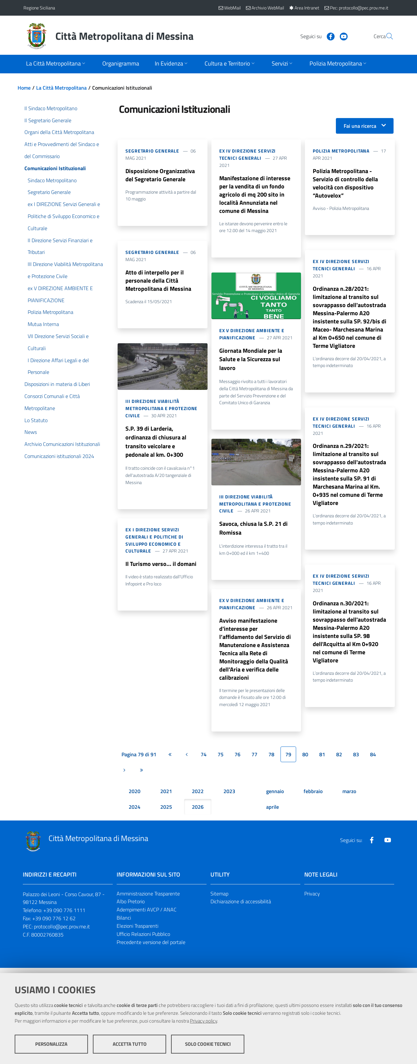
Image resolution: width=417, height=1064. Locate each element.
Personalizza (51, 1044)
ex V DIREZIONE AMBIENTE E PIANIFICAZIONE (252, 336)
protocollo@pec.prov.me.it (62, 932)
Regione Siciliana (39, 7)
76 (237, 760)
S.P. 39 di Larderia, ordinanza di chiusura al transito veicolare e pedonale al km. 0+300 (155, 444)
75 (220, 760)
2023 (229, 797)
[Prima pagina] (170, 760)
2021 (166, 797)
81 (322, 760)
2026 (198, 813)
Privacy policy (203, 1021)
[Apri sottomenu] (56, 64)
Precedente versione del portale (151, 948)
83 (356, 760)
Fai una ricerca (360, 126)
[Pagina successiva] (124, 776)
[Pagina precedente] (186, 760)
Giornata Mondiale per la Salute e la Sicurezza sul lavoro (250, 361)
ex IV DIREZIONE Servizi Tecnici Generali (247, 154)
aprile (272, 813)
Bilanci (124, 924)
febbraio (313, 797)
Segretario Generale (152, 150)
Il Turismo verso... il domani (160, 567)
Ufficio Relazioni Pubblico (143, 940)
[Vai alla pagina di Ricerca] (386, 36)
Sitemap (219, 899)
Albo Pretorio (131, 907)
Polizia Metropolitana (341, 150)
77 (254, 760)
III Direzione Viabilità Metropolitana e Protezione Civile (161, 410)
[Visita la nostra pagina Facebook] (315, 36)
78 (271, 760)
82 (339, 760)
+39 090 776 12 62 (54, 924)
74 (204, 760)
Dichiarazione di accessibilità (240, 907)
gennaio (275, 797)
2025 (166, 813)
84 (373, 760)
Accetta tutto (130, 1044)
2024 (134, 813)
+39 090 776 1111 (64, 916)
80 (305, 760)
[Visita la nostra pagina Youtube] (328, 36)
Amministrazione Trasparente (148, 899)
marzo (349, 797)
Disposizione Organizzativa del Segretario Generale (160, 175)
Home (24, 88)
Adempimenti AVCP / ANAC (147, 916)
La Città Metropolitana (61, 88)
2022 (198, 797)
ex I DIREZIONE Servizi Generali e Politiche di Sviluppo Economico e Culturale (154, 543)
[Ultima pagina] (141, 776)
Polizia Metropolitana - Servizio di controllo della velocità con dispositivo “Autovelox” (345, 184)
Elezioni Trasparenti (137, 932)
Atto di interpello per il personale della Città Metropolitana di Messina (158, 281)
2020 (134, 797)
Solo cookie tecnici (208, 1044)
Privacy (312, 899)
